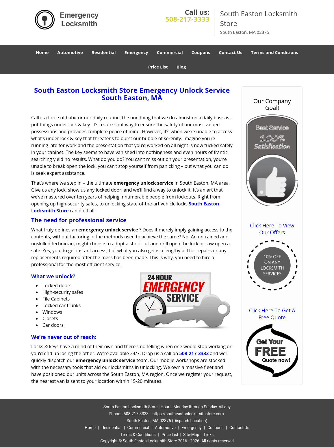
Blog (181, 67)
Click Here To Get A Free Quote (272, 314)
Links (209, 434)
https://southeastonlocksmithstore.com (188, 413)
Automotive (70, 52)
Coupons (201, 52)
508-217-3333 (187, 19)
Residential (104, 52)
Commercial (170, 52)
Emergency (136, 52)
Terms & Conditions (138, 434)
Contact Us (230, 52)
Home (42, 52)
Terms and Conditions (274, 52)
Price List (158, 67)
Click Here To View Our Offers (272, 229)
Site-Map (191, 434)
